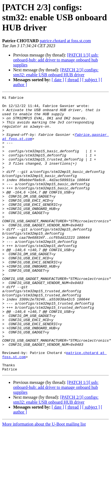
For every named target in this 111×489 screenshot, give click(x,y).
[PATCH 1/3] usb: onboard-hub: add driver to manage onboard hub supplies (55, 60)
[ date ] (58, 79)
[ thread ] (73, 79)
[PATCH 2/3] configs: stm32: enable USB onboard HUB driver (55, 72)
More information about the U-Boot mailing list (44, 474)
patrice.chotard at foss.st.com (65, 40)
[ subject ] (91, 79)
